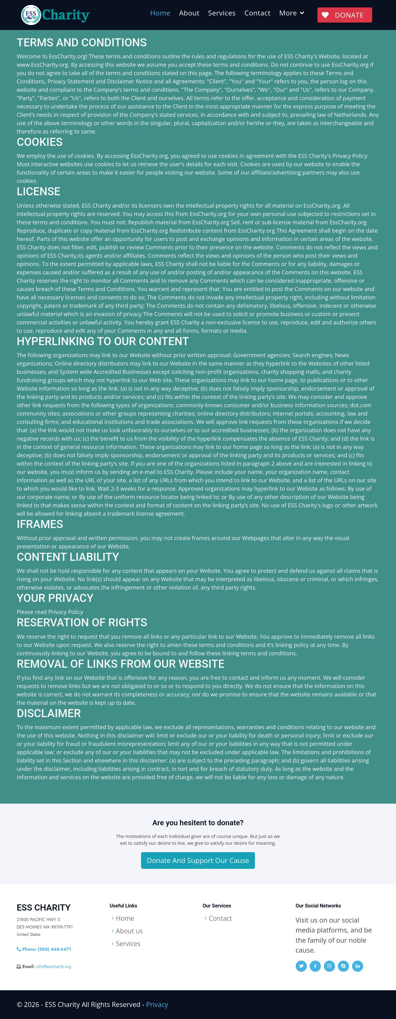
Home (160, 13)
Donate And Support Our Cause (198, 860)
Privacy (157, 1004)
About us (130, 931)
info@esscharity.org (53, 966)
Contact (257, 13)
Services (221, 13)
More (288, 13)
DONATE (344, 15)
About (189, 13)
